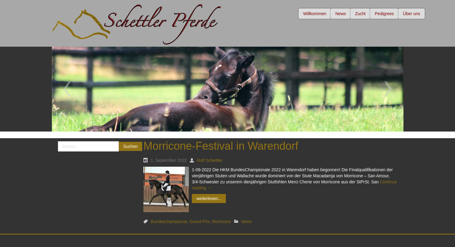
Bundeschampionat (169, 221)
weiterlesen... (208, 198)
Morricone (221, 221)
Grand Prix (199, 221)
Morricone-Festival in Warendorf (220, 146)
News (246, 221)
